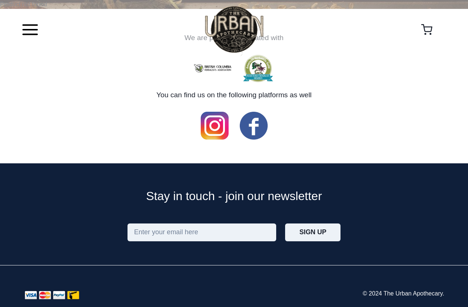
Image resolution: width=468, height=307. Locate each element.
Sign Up (313, 232)
